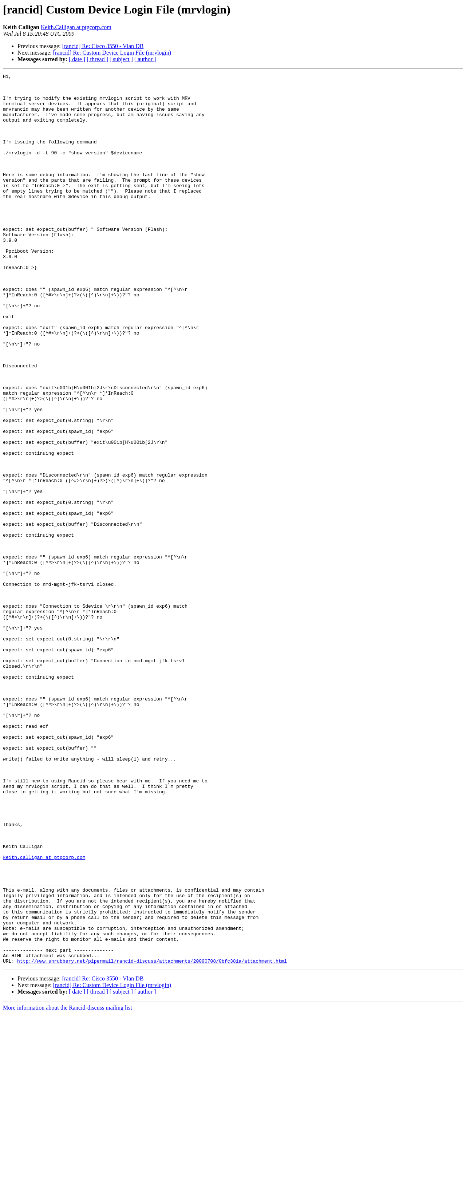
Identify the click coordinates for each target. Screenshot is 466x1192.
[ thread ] (97, 59)
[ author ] (145, 59)
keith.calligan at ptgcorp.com (44, 1014)
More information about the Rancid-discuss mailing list (67, 1186)
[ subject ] (121, 59)
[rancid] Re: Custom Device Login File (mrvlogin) (112, 53)
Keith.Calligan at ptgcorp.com (76, 27)
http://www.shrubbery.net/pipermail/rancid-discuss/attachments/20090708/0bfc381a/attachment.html (152, 1139)
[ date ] (77, 59)
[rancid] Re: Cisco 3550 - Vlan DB (103, 46)
